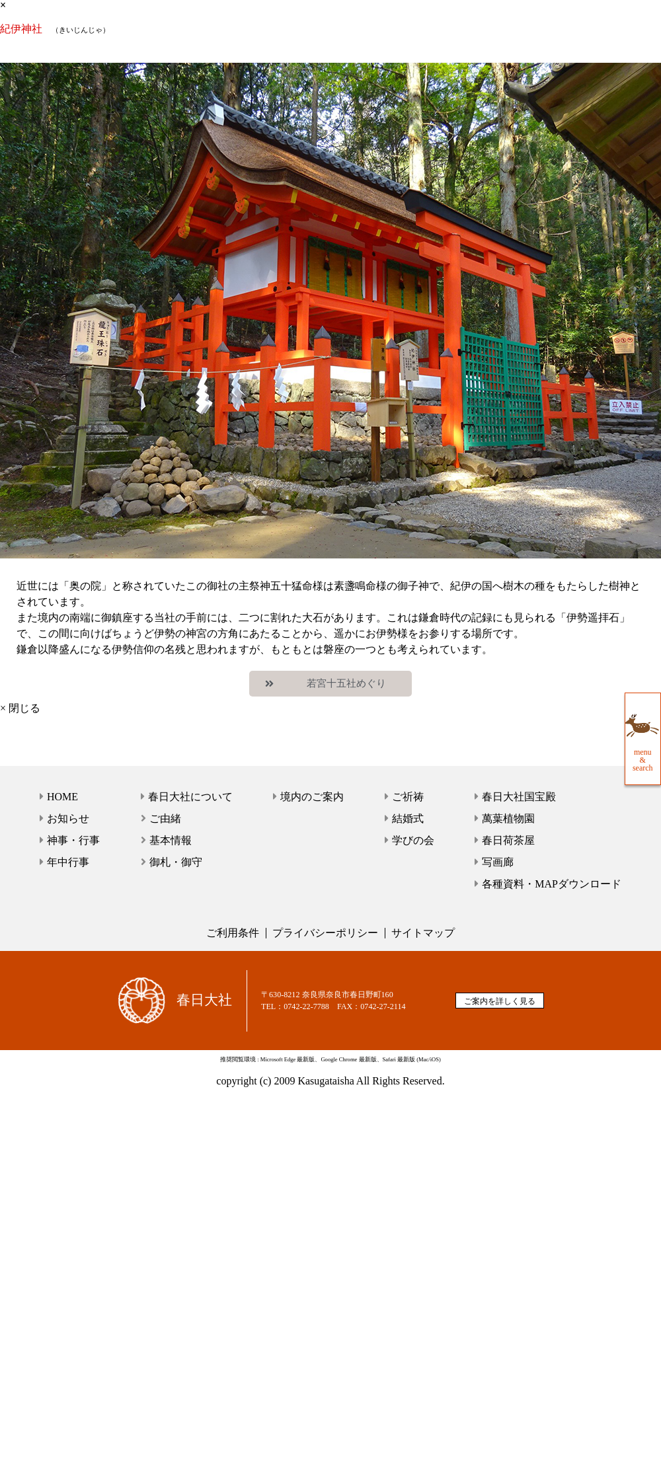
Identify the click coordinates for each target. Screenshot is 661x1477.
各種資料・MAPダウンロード (551, 884)
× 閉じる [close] (20, 708)
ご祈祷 (408, 796)
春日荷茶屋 (508, 840)
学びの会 (413, 840)
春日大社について (190, 796)
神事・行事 (73, 840)
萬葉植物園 (508, 818)
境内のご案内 (312, 796)
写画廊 (498, 862)
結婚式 (408, 818)
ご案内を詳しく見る (499, 1001)
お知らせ (68, 818)
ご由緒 (165, 818)
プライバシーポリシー (325, 932)
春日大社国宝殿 (519, 796)
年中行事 (68, 862)
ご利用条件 (232, 932)
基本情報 (170, 840)
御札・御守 (175, 862)
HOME (62, 796)
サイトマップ (423, 932)
